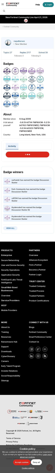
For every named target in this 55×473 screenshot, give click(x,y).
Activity (12, 146)
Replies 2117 (25, 52)
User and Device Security (13, 265)
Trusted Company (37, 286)
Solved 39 (43, 52)
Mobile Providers (9, 310)
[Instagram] (38, 356)
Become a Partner (37, 270)
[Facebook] (31, 349)
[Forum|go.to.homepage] (12, 5)
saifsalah (16, 180)
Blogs (31, 327)
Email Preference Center (40, 337)
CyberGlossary (8, 356)
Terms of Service (13, 438)
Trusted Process (36, 291)
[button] (2, 5)
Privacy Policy (12, 442)
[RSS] (44, 356)
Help (37, 4)
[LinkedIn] (31, 356)
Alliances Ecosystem (38, 260)
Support (5, 346)
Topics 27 (8, 52)
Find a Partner (35, 265)
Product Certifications (39, 300)
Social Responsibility (10, 376)
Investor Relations (9, 371)
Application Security (10, 275)
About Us (5, 327)
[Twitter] (38, 349)
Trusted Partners (36, 296)
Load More (27, 153)
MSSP (4, 305)
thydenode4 (17, 207)
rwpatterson (19, 41)
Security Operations (10, 270)
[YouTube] (44, 349)
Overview (5, 295)
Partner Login (35, 274)
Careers (5, 361)
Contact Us (34, 342)
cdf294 (15, 198)
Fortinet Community (11, 27)
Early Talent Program (10, 366)
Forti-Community (19, 189)
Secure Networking (10, 260)
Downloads (6, 351)
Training (5, 332)
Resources (6, 337)
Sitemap (5, 380)
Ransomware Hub (9, 342)
